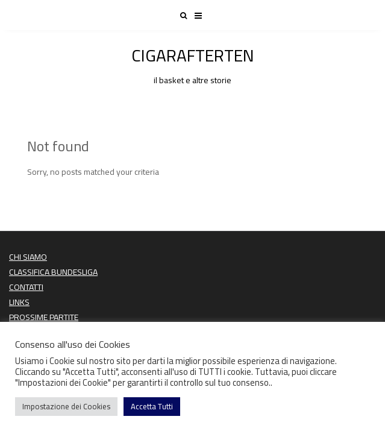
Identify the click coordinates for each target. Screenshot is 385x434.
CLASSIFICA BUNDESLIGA (53, 272)
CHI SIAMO (28, 257)
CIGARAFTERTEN (192, 63)
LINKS (19, 302)
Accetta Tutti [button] (152, 406)
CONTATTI (26, 287)
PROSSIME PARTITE (43, 317)
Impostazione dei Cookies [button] (66, 406)
